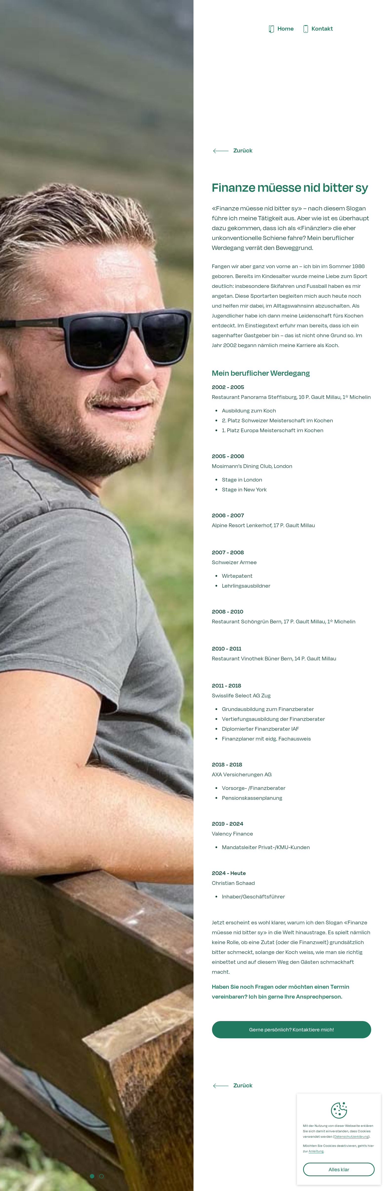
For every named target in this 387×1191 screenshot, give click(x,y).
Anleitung (316, 1151)
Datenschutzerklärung (351, 1136)
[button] (10, 579)
